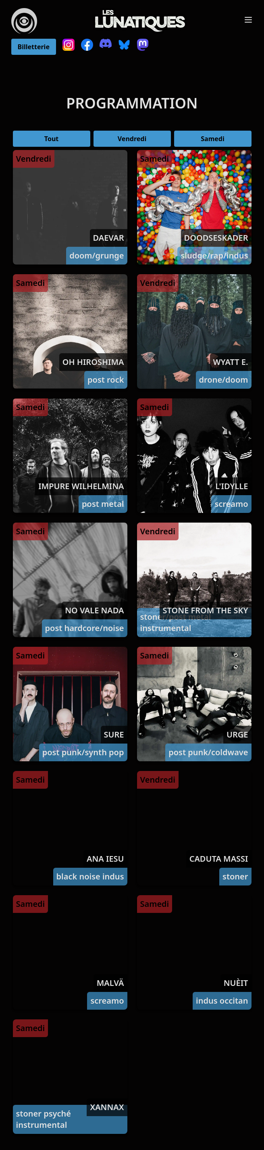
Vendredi (132, 138)
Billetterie (34, 46)
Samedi (212, 138)
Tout (51, 138)
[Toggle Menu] (248, 20)
